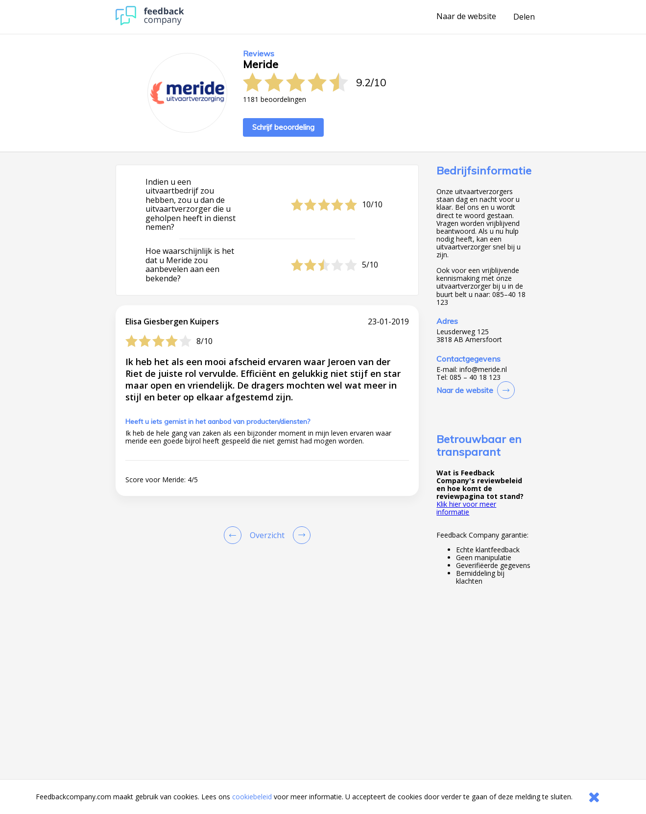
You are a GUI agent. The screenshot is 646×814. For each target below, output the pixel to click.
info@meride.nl (483, 369)
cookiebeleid (252, 796)
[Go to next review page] (300, 535)
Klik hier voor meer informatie (466, 508)
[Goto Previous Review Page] (234, 535)
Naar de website (466, 17)
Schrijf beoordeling (283, 127)
